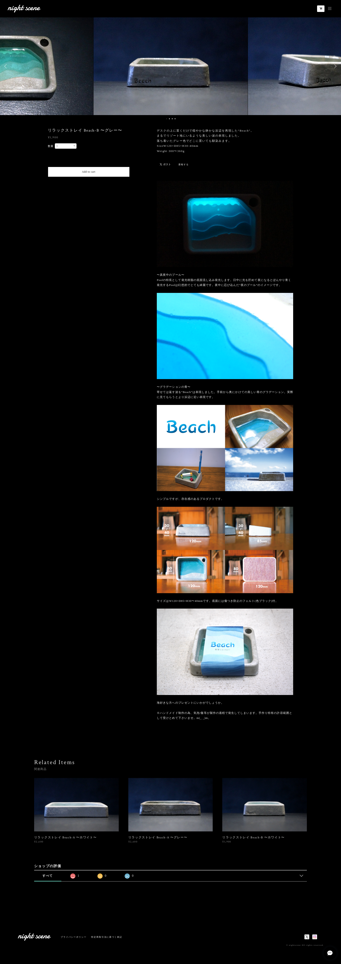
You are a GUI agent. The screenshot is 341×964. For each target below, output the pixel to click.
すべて (47, 875)
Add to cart (88, 171)
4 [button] (175, 118)
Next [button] (334, 66)
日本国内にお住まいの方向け (88, 182)
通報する (183, 164)
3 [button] (172, 118)
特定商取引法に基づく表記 (106, 937)
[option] (171, 66)
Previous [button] (6, 66)
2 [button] (169, 118)
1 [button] (166, 118)
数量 (51, 146)
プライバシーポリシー (74, 937)
